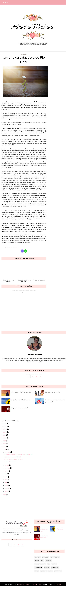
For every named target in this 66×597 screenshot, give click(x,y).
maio (6, 479)
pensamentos (55, 567)
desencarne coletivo (40, 564)
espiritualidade (38, 567)
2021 (4, 435)
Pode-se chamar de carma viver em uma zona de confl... (18, 454)
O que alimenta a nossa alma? (20, 408)
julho (6, 474)
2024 (5, 426)
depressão (48, 560)
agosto (7, 471)
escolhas (54, 564)
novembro (7, 452)
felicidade (23, 54)
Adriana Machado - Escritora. (29, 584)
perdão (36, 571)
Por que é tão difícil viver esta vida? (21, 392)
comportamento (55, 557)
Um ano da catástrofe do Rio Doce (13, 459)
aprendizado (45, 557)
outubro (7, 465)
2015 (4, 495)
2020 (5, 438)
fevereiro (7, 488)
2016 (4, 449)
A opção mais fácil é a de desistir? (21, 400)
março (6, 485)
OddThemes (56, 584)
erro (48, 564)
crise (42, 560)
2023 (4, 429)
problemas (43, 571)
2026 (5, 423)
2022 (4, 432)
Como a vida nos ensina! (10, 462)
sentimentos (58, 571)
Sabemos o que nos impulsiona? (12, 457)
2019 (4, 441)
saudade (50, 571)
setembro (7, 468)
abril (6, 482)
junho (6, 477)
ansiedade (37, 557)
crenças (37, 560)
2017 (4, 446)
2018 (4, 444)
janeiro (6, 491)
